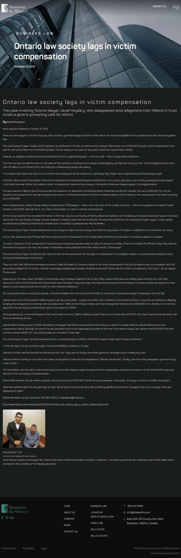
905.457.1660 (133, 506)
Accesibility (28, 548)
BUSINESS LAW (98, 506)
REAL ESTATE (98, 530)
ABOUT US (69, 513)
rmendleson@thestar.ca (72, 398)
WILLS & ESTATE (99, 536)
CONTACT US (71, 532)
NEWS (67, 525)
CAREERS (69, 519)
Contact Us (159, 7)
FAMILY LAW (97, 523)
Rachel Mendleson (16, 122)
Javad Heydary (105, 163)
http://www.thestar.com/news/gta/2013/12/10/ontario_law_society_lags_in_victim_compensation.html (55, 405)
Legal (44, 548)
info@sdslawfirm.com (137, 512)
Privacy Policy (8, 548)
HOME (67, 506)
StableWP (175, 553)
